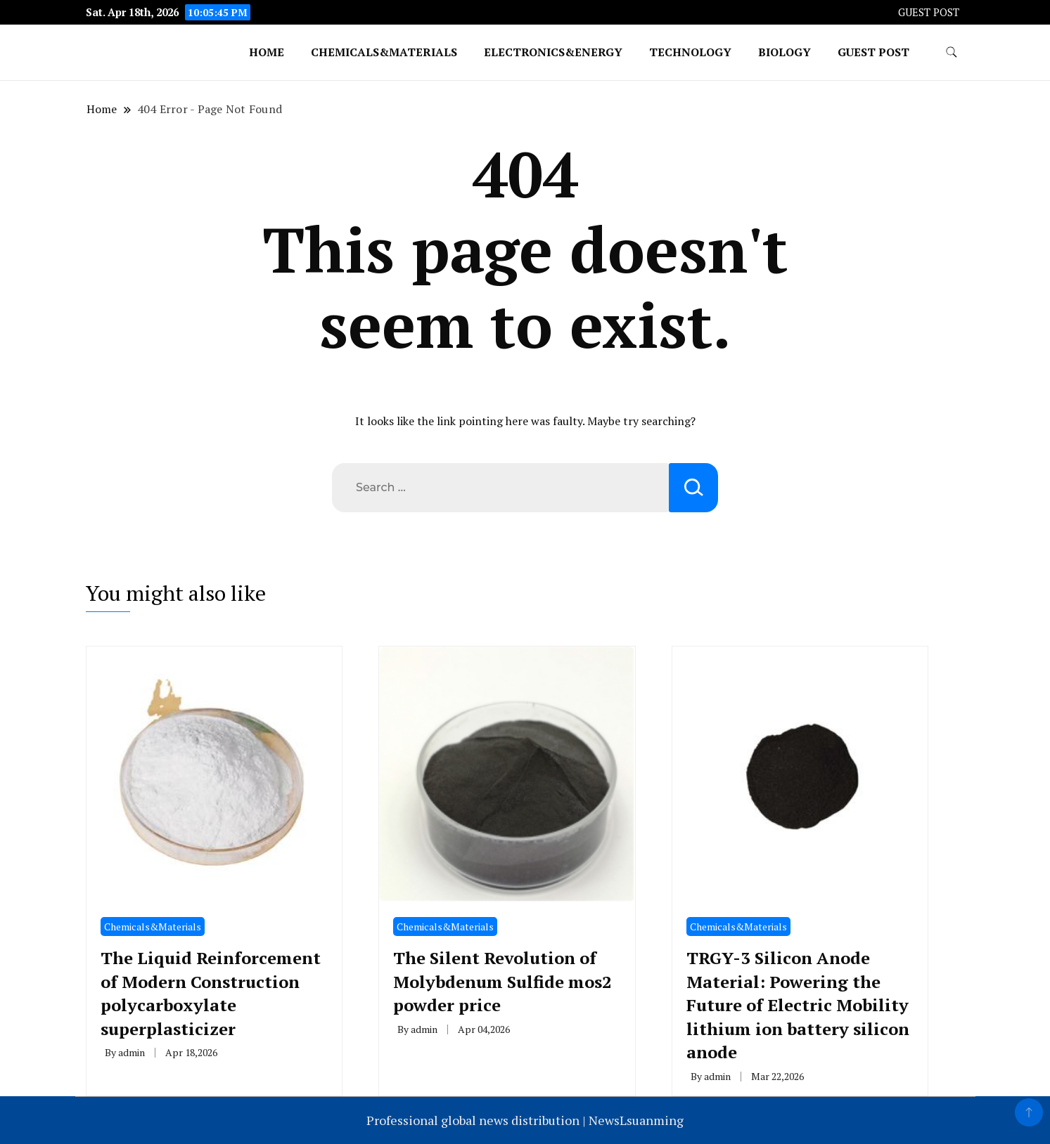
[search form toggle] (951, 52)
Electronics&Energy (553, 52)
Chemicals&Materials (384, 52)
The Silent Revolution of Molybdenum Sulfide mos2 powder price (502, 981)
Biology (784, 52)
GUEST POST (928, 12)
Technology (690, 52)
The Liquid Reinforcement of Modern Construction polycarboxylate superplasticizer (211, 993)
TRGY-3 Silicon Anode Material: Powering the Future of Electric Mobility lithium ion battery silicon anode (797, 1005)
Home (266, 52)
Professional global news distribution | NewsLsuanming (525, 1120)
